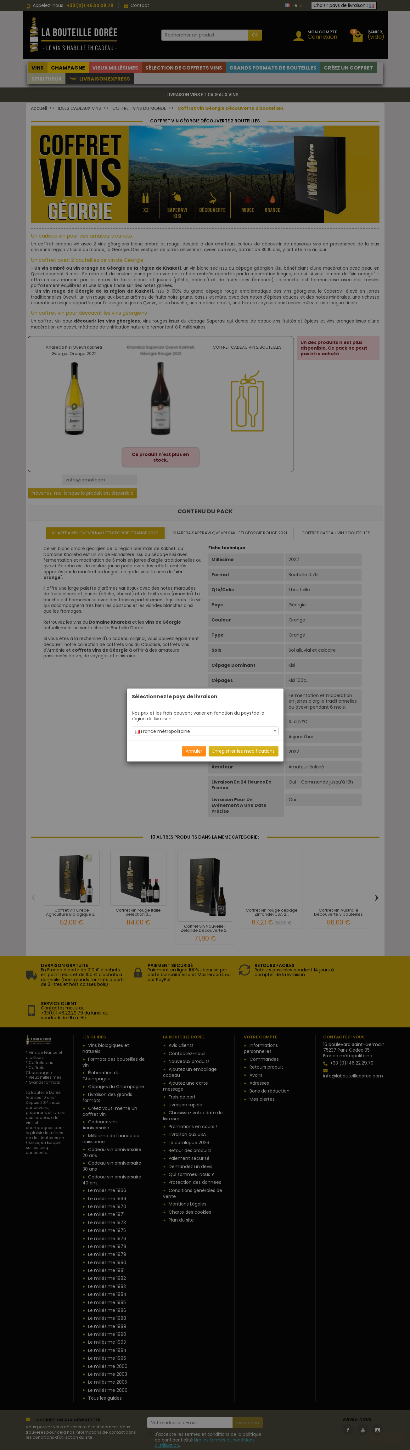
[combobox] (205, 731)
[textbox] (205, 731)
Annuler (194, 751)
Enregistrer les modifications (243, 751)
